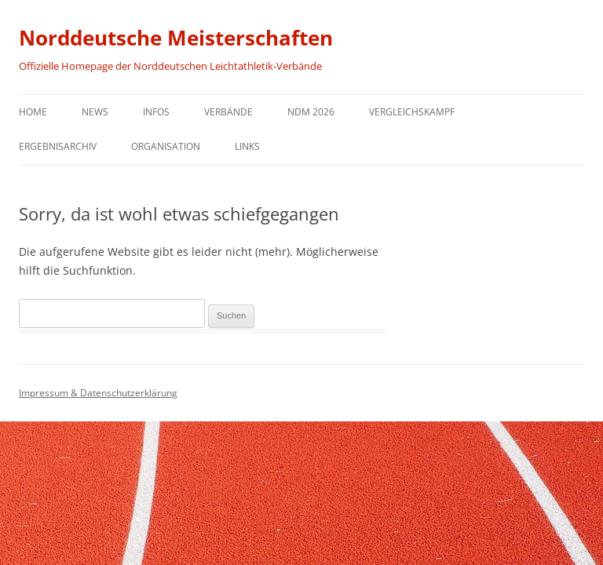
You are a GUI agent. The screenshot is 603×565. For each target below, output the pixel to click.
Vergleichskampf (412, 111)
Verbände (228, 111)
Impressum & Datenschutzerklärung (98, 392)
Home (33, 111)
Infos (156, 111)
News (95, 111)
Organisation (165, 146)
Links (247, 146)
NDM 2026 (310, 111)
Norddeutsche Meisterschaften (176, 38)
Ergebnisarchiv (58, 146)
